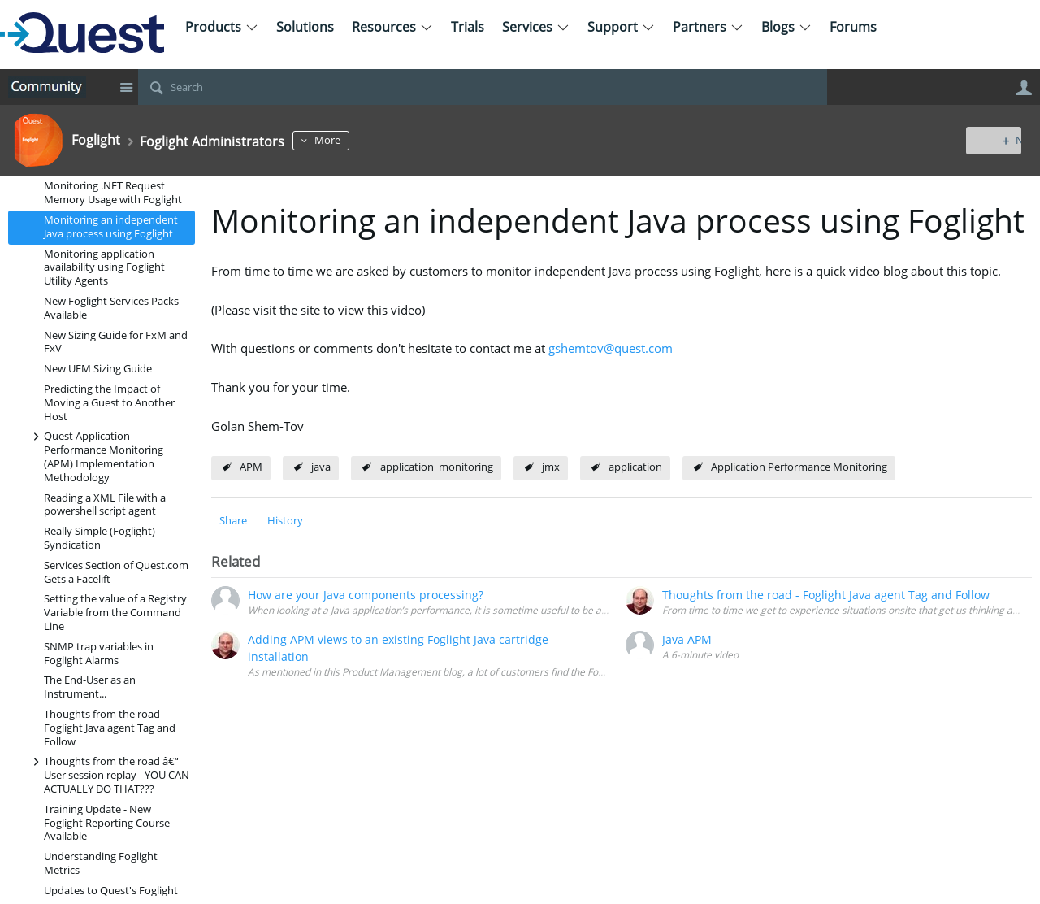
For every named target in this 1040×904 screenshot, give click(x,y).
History (285, 521)
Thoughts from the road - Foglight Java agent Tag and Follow (110, 728)
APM (251, 467)
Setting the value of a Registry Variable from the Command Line (115, 612)
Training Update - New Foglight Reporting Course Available (107, 823)
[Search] (482, 87)
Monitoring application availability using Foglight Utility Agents (104, 268)
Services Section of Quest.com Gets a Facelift (116, 572)
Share (233, 521)
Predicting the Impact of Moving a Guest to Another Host (109, 403)
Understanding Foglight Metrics (101, 863)
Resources (392, 27)
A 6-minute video (700, 654)
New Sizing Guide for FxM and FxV (116, 342)
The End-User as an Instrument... (90, 687)
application (635, 467)
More (349, 140)
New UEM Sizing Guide (98, 369)
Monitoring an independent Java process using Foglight (111, 227)
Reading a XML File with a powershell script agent (105, 505)
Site (126, 87)
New (995, 140)
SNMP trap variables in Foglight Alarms (99, 653)
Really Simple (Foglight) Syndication (99, 538)
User (1024, 88)
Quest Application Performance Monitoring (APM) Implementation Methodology (95, 456)
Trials (467, 27)
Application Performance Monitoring (799, 467)
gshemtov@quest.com (610, 348)
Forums (853, 27)
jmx (551, 467)
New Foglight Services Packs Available (111, 308)
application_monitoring (436, 467)
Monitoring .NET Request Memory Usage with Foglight (113, 192)
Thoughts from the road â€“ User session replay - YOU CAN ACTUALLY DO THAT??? (108, 774)
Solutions (305, 27)
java (321, 467)
